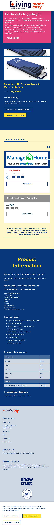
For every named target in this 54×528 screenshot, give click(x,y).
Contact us (6, 438)
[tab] (16, 138)
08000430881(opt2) (10, 307)
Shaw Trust (6, 422)
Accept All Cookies (12, 522)
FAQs (4, 435)
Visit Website (27, 184)
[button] (7, 68)
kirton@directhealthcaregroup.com (14, 309)
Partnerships (7, 442)
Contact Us (30, 453)
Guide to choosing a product (18, 109)
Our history (6, 431)
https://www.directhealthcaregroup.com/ (19, 290)
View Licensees (13, 38)
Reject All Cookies (11, 516)
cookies (10, 506)
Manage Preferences (31, 516)
